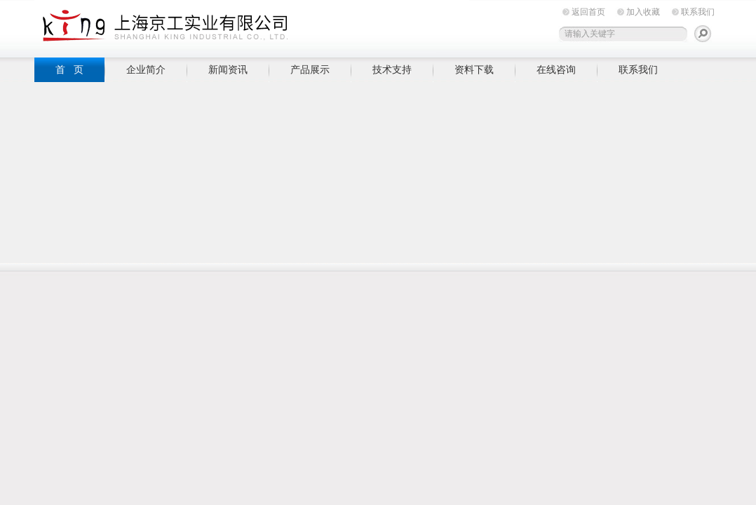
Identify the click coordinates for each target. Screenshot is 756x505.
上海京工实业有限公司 (251, 26)
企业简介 (146, 69)
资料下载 (474, 69)
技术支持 (392, 69)
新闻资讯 (228, 69)
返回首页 (588, 12)
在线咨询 (556, 69)
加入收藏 (643, 12)
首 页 (69, 69)
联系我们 (698, 12)
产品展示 (310, 69)
